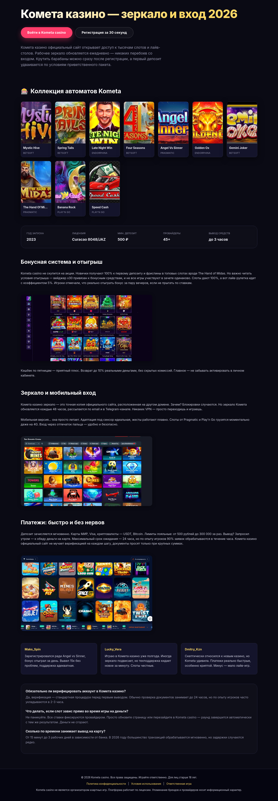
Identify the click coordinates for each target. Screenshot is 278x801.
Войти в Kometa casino (46, 32)
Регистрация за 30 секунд (104, 32)
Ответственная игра (178, 783)
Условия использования (146, 783)
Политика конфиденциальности (106, 783)
